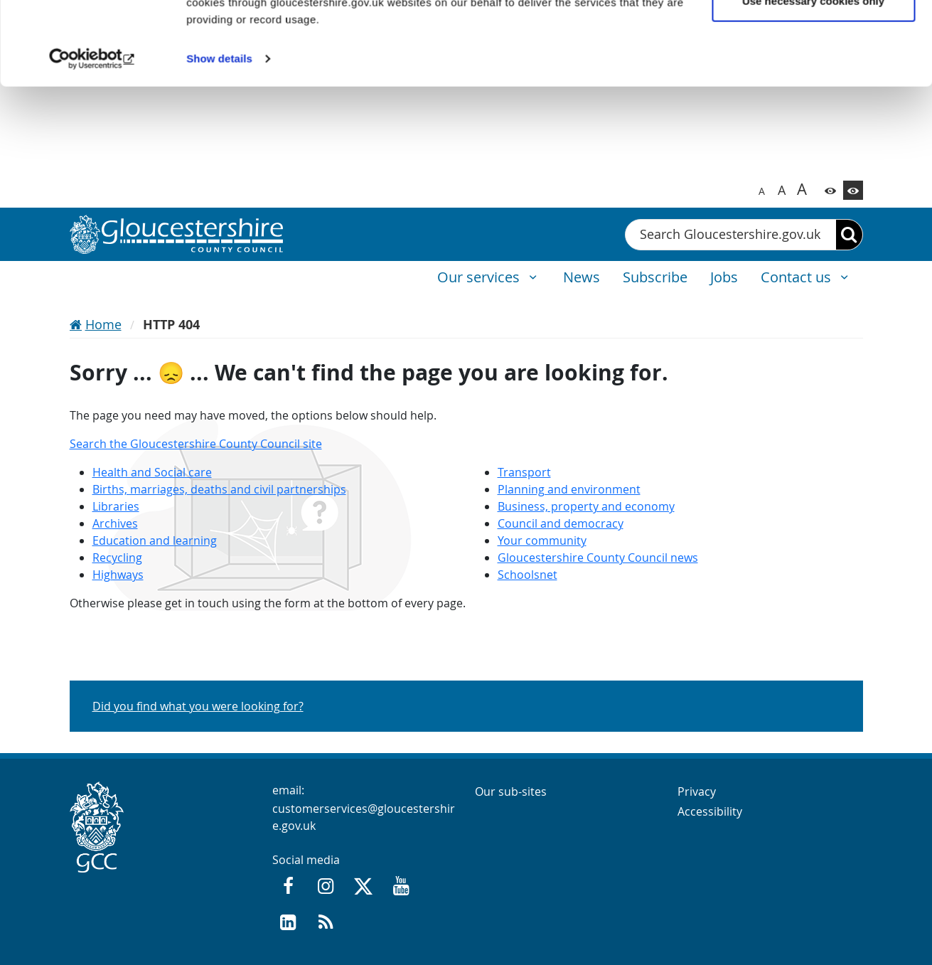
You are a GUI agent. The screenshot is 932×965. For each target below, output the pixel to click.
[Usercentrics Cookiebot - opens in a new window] (92, 142)
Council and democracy (560, 523)
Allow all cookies (814, 37)
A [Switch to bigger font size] (782, 189)
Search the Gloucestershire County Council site (196, 444)
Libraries (115, 506)
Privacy (696, 791)
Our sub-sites (511, 791)
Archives (115, 523)
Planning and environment (569, 489)
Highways (118, 574)
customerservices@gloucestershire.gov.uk (363, 817)
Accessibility (709, 811)
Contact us (798, 277)
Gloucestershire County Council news (598, 557)
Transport (524, 472)
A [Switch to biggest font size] (802, 188)
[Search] (849, 235)
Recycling (117, 557)
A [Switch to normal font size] (762, 191)
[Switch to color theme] (830, 190)
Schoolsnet (527, 574)
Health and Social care (152, 472)
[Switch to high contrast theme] (853, 190)
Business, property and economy (586, 506)
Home (103, 324)
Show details (219, 142)
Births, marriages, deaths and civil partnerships (219, 489)
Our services (480, 277)
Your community (542, 540)
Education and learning (154, 540)
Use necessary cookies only (813, 84)
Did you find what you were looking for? (198, 706)
